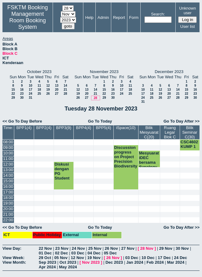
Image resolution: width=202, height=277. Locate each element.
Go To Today (100, 121)
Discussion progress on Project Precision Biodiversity (125, 156)
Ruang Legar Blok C (170, 132)
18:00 (8, 197)
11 (39, 85)
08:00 (8, 142)
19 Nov (94, 257)
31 (30, 97)
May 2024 (68, 267)
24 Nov (78, 248)
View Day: (11, 248)
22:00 (8, 220)
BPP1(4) (24, 127)
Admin (103, 17)
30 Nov (182, 248)
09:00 (8, 147)
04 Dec (94, 253)
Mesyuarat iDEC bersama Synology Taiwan (149, 162)
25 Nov (95, 248)
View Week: (13, 257)
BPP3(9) (63, 127)
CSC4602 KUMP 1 (189, 144)
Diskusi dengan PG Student (62, 171)
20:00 (8, 208)
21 (65, 89)
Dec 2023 (114, 262)
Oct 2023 (67, 262)
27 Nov (127, 248)
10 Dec (148, 257)
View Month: (14, 262)
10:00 (8, 153)
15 (13, 89)
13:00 (8, 169)
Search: (158, 14)
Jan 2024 (134, 262)
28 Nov (146, 248)
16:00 (8, 186)
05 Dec (110, 253)
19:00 (8, 203)
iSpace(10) (126, 127)
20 (56, 89)
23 (22, 93)
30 (22, 97)
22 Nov (45, 248)
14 (65, 85)
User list (187, 26)
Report (119, 17)
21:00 (8, 214)
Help (89, 17)
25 (39, 93)
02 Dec (61, 253)
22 (13, 93)
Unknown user (187, 10)
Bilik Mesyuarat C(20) (149, 132)
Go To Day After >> (182, 121)
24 (30, 93)
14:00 (8, 175)
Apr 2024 (47, 267)
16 (22, 89)
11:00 (8, 158)
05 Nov (61, 257)
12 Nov (77, 257)
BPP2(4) (43, 127)
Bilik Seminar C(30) (189, 132)
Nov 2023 (91, 262)
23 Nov (61, 248)
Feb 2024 (155, 262)
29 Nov (166, 248)
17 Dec (164, 257)
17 (30, 89)
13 (56, 85)
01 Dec (45, 253)
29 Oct (45, 257)
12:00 (8, 164)
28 (65, 93)
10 (30, 85)
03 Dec (77, 253)
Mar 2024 (175, 262)
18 (39, 89)
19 (48, 89)
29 (13, 97)
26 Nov (111, 248)
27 (56, 93)
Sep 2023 (47, 262)
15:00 (8, 181)
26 (48, 93)
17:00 (8, 192)
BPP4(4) (83, 127)
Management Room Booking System (27, 20)
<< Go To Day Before (22, 121)
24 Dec (180, 257)
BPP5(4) (103, 127)
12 (48, 85)
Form (133, 17)
